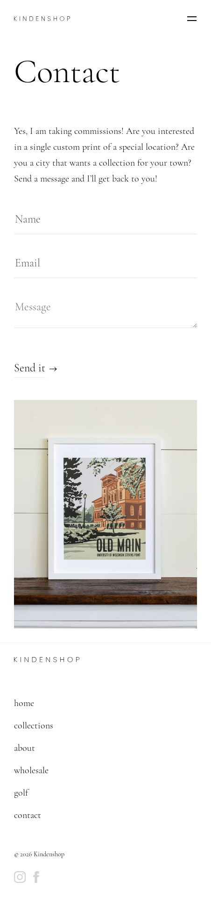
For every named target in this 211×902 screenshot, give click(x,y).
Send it (29, 368)
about (24, 748)
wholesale (31, 770)
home (24, 703)
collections (33, 725)
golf (21, 792)
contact (27, 815)
